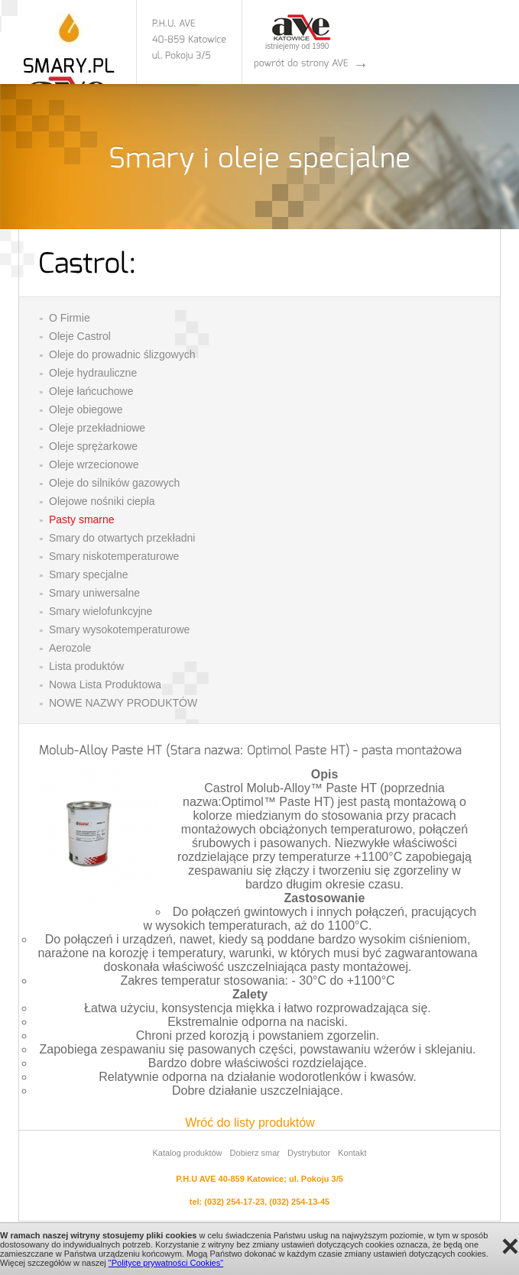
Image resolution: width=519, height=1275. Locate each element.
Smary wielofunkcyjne (100, 611)
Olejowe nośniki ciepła (102, 501)
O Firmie (69, 318)
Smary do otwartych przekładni (122, 538)
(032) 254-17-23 (234, 1201)
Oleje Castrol (80, 336)
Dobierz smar (255, 1152)
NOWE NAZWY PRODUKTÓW (123, 703)
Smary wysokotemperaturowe (119, 629)
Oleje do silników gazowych (114, 483)
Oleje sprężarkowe (93, 446)
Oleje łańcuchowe (91, 391)
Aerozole (70, 648)
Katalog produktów (187, 1152)
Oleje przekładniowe (97, 428)
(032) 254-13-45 (299, 1201)
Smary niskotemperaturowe (114, 556)
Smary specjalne (88, 574)
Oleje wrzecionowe (94, 464)
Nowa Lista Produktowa (105, 684)
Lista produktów (86, 666)
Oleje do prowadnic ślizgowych (122, 354)
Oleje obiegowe (86, 409)
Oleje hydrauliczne (93, 373)
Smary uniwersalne (94, 593)
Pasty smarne (82, 519)
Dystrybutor (308, 1152)
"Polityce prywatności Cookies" (166, 1262)
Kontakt (352, 1152)
